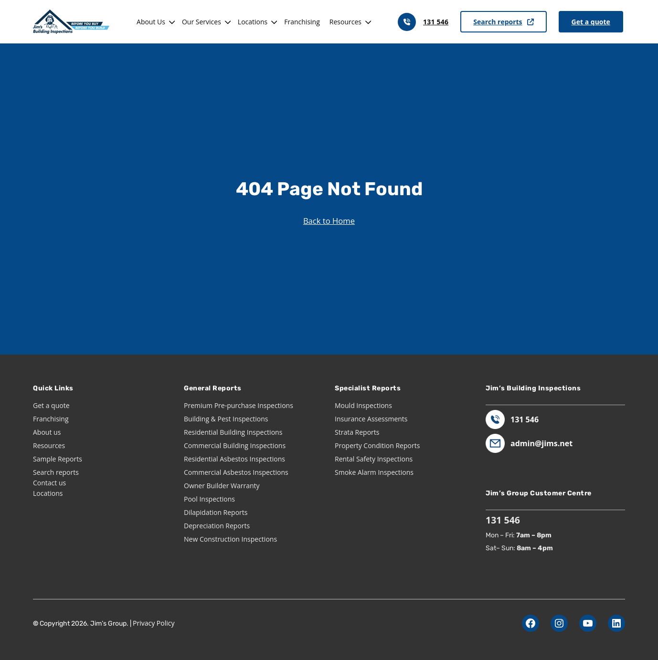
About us (47, 432)
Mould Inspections (363, 405)
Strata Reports (357, 432)
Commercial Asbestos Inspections (236, 472)
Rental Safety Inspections (374, 458)
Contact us (49, 482)
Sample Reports (57, 458)
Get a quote (591, 21)
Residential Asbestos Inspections (234, 458)
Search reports (503, 21)
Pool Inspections (209, 498)
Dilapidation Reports (216, 512)
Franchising (302, 21)
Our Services (201, 21)
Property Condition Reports (377, 445)
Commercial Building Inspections (235, 445)
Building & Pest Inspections (226, 418)
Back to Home (329, 220)
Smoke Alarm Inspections (374, 472)
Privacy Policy (153, 623)
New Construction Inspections (230, 539)
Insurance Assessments (371, 418)
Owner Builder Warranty (222, 485)
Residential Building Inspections (233, 432)
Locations (252, 21)
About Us (151, 21)
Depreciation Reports (217, 525)
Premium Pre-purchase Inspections (238, 405)
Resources (345, 21)
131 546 (435, 21)
